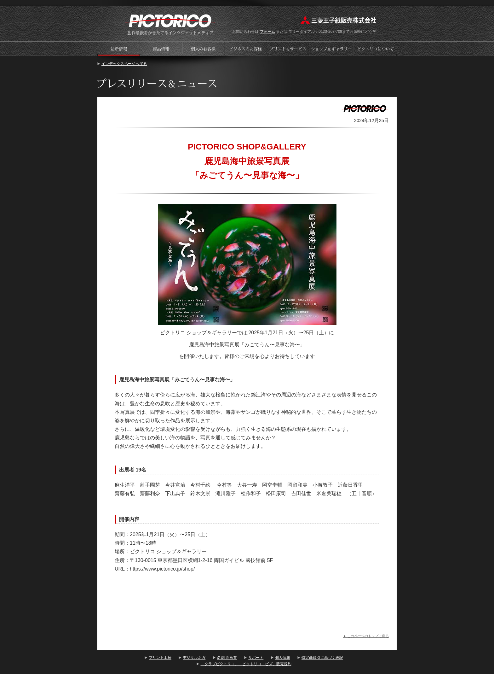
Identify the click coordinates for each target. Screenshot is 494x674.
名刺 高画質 (227, 657)
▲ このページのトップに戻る (366, 636)
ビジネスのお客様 (246, 48)
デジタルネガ (194, 657)
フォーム (267, 31)
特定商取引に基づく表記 (322, 657)
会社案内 (375, 48)
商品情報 (161, 48)
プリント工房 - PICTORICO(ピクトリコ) (170, 24)
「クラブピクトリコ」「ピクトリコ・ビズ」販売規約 (246, 664)
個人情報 (282, 657)
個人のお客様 (203, 48)
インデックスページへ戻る (124, 64)
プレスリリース (118, 48)
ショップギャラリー (332, 48)
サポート (255, 657)
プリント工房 (160, 657)
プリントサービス (288, 48)
